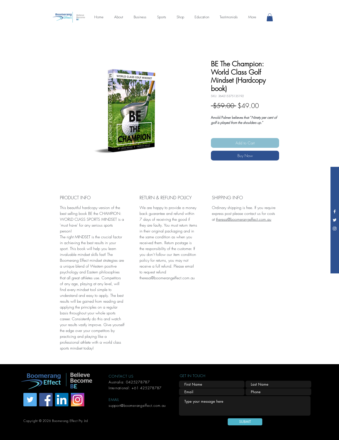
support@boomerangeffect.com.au (137, 405)
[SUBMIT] (245, 421)
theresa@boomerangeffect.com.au (243, 219)
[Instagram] (334, 228)
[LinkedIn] (61, 399)
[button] (269, 17)
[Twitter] (334, 220)
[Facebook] (334, 211)
